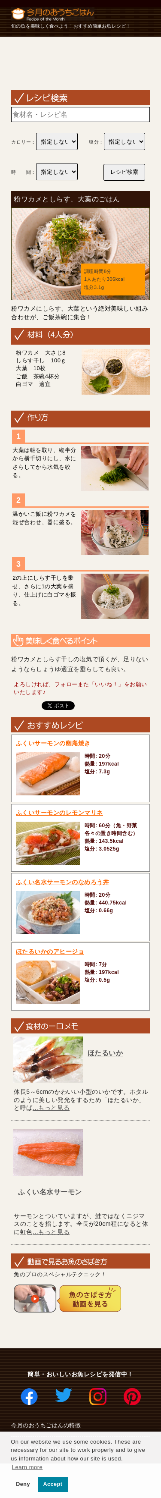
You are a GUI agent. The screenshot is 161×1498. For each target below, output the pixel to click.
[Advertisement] (80, 63)
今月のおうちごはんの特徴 (46, 1425)
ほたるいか (105, 1053)
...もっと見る (51, 1107)
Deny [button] (23, 1484)
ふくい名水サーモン (50, 1192)
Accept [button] (53, 1484)
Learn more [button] (27, 1466)
